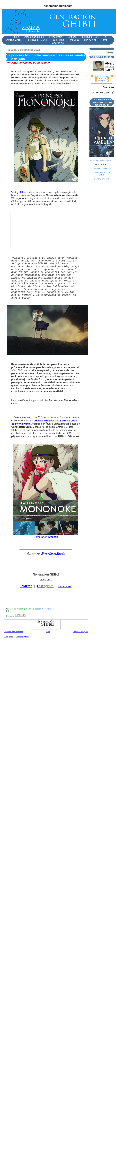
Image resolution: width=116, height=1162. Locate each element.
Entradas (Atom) (22, 637)
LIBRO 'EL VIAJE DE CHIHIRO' (46, 40)
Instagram (45, 585)
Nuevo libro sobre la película (101, 161)
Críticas (72, 37)
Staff (104, 40)
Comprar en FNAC (102, 179)
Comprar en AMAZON (102, 169)
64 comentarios (48, 609)
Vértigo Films (18, 192)
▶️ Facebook (100, 78)
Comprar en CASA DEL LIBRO (102, 174)
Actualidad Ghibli (34, 37)
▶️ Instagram (100, 80)
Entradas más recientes (13, 632)
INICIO (15, 37)
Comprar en (46, 537)
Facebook (64, 586)
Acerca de (58, 43)
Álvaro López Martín (52, 553)
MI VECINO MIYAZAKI (83, 40)
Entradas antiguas (80, 632)
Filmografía (55, 37)
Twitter (26, 586)
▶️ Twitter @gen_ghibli (100, 76)
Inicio (48, 632)
